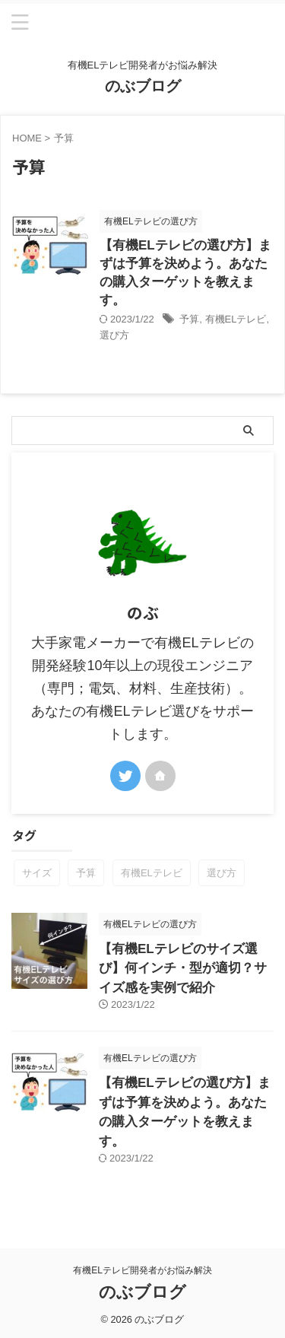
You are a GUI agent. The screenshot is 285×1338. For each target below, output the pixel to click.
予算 (189, 319)
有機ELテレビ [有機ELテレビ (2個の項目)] (151, 873)
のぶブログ (143, 86)
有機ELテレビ (236, 319)
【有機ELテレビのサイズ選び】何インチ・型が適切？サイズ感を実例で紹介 (183, 968)
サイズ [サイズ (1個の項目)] (37, 873)
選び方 (114, 335)
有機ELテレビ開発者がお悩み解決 (142, 1270)
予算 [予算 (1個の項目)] (86, 873)
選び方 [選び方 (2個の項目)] (221, 873)
